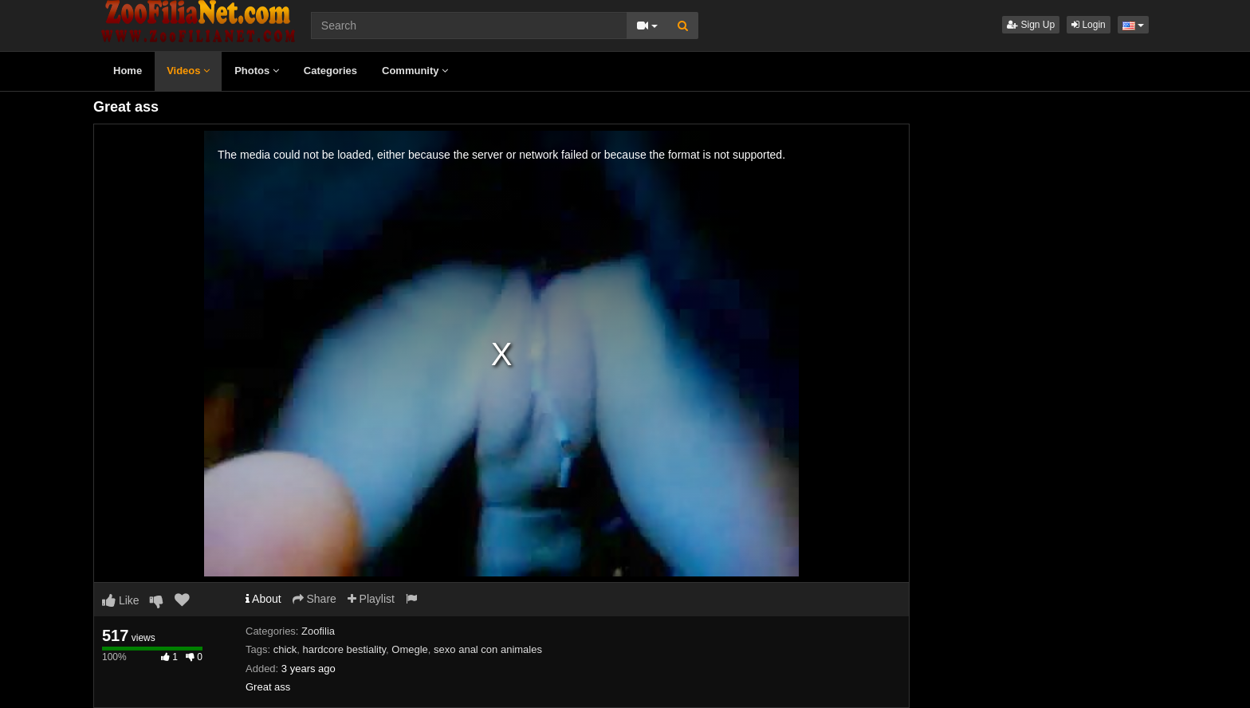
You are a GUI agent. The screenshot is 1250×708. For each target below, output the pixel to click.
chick (285, 649)
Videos (188, 71)
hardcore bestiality (345, 649)
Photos (256, 71)
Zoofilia (318, 631)
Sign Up (1031, 24)
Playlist (371, 598)
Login (1088, 24)
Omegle (409, 649)
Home (127, 71)
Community (415, 71)
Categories (330, 71)
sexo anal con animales (488, 649)
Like (121, 600)
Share (314, 598)
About (263, 598)
